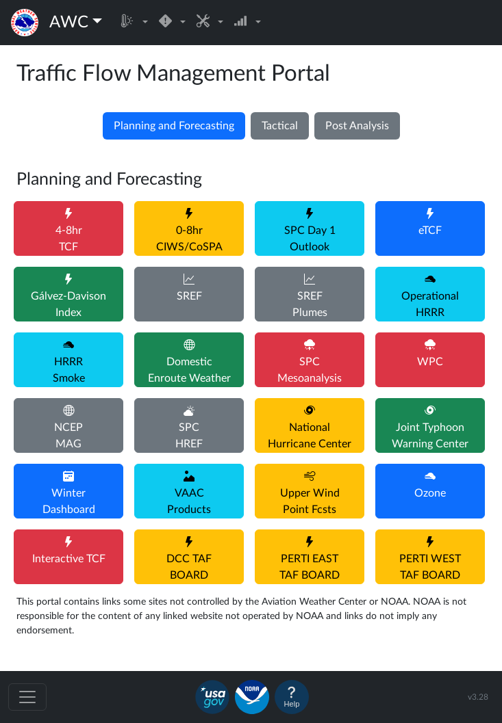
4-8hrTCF (68, 238)
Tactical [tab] (280, 125)
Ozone (430, 493)
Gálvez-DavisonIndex (68, 304)
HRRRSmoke (69, 370)
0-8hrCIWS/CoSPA (189, 238)
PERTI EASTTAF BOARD (309, 567)
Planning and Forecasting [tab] (174, 125)
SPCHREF (189, 435)
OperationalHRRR (430, 304)
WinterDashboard (68, 501)
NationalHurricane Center (309, 435)
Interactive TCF (68, 558)
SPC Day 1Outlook (310, 238)
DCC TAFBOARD (189, 567)
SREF (189, 296)
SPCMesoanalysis (309, 370)
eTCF (430, 230)
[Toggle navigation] (27, 697)
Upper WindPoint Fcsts (310, 501)
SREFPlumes (309, 304)
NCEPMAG (68, 435)
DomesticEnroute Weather (189, 370)
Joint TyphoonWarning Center (430, 435)
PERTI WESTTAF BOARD (430, 567)
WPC (430, 361)
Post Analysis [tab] (357, 125)
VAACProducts (189, 501)
